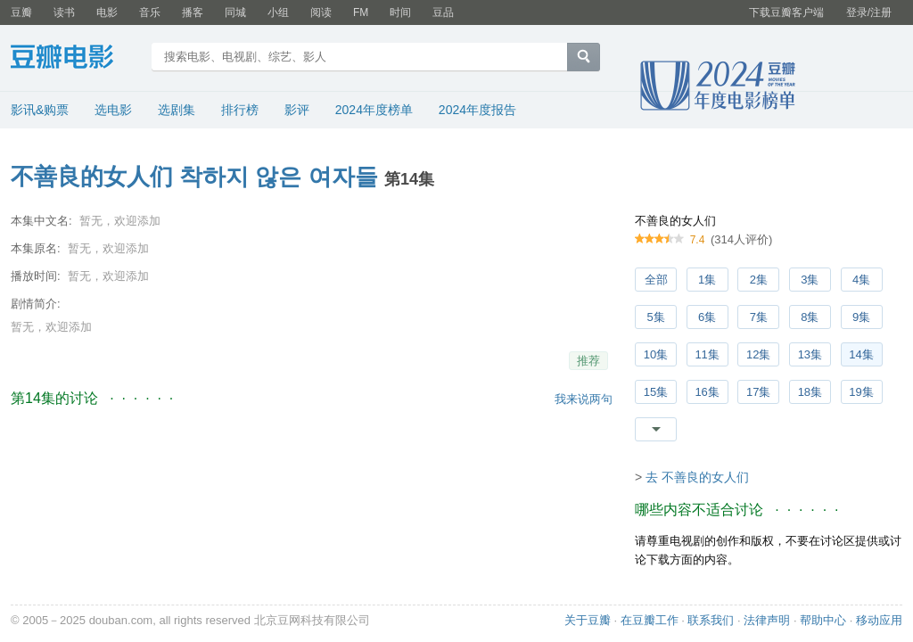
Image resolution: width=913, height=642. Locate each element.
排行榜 (240, 110)
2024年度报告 (477, 110)
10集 (656, 354)
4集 (861, 279)
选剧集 (176, 110)
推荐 (588, 360)
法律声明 (767, 620)
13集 (810, 354)
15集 (656, 392)
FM (360, 12)
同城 (235, 12)
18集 (810, 392)
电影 (107, 12)
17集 (758, 392)
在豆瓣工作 (650, 620)
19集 (861, 392)
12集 (758, 354)
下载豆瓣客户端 (786, 12)
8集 (809, 317)
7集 (759, 317)
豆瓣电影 (75, 59)
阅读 (321, 12)
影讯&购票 (40, 110)
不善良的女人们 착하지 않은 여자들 (194, 176)
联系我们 (710, 620)
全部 (656, 279)
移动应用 (879, 620)
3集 (809, 279)
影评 (296, 110)
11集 (707, 354)
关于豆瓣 (587, 620)
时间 (400, 12)
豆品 (443, 12)
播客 (192, 12)
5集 (655, 317)
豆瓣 (21, 12)
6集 (707, 317)
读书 (64, 12)
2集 (759, 279)
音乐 (149, 12)
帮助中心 (823, 620)
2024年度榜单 (374, 110)
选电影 (113, 110)
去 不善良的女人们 (697, 477)
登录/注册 (869, 12)
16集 (707, 392)
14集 (861, 354)
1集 (707, 279)
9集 (861, 317)
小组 (278, 12)
